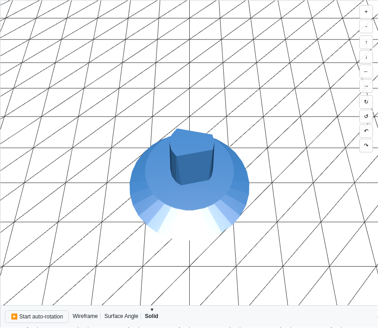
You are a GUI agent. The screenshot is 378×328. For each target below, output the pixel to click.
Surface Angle (121, 316)
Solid (151, 316)
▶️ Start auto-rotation (37, 316)
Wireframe (85, 316)
